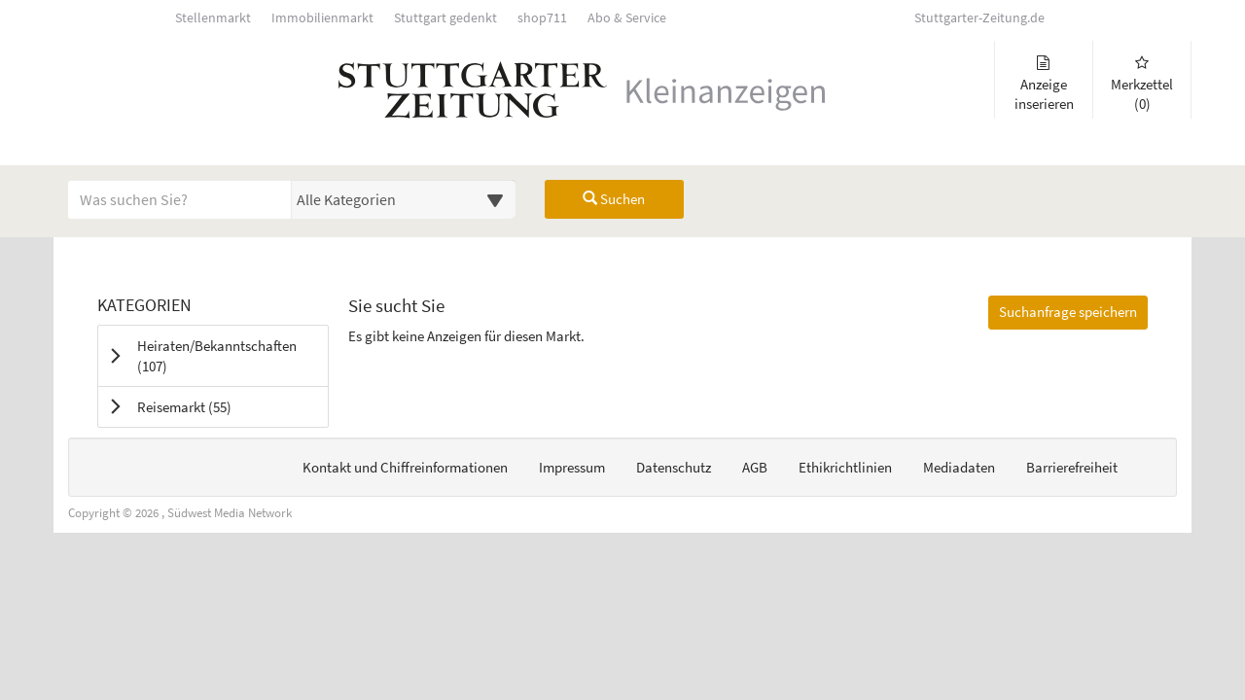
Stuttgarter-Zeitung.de (979, 18)
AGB (754, 467)
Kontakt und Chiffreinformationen (405, 467)
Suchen (614, 199)
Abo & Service (626, 18)
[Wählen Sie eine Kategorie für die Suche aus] (404, 199)
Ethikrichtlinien (845, 467)
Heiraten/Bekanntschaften (217, 355)
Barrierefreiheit (1072, 467)
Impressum (572, 467)
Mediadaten (959, 467)
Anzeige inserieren (1044, 84)
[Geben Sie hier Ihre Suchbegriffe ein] (180, 199)
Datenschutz (673, 467)
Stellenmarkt (213, 18)
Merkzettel (1142, 84)
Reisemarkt (208, 406)
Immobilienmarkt (322, 18)
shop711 (542, 18)
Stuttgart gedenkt (445, 18)
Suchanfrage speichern (1068, 311)
